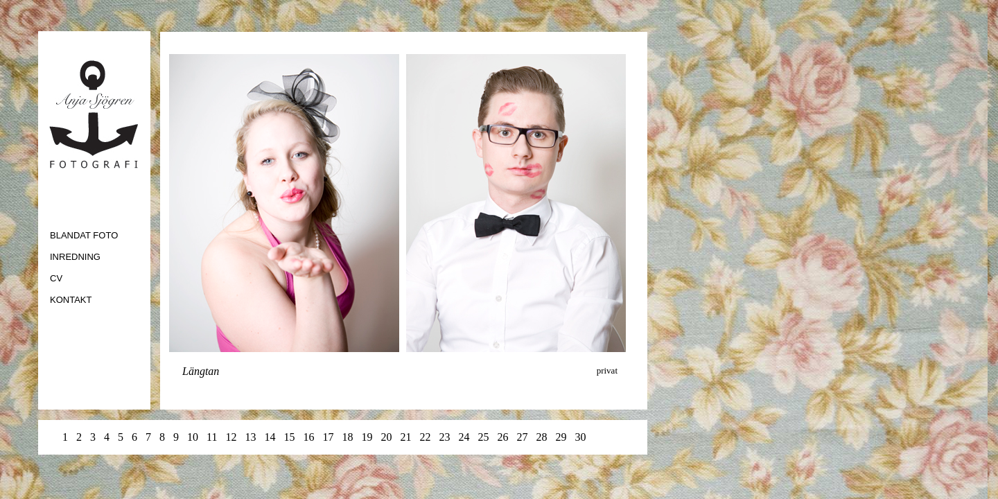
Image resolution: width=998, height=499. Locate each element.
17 (327, 437)
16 (310, 437)
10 (192, 437)
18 (347, 437)
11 (212, 437)
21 (405, 437)
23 (444, 437)
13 (250, 437)
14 (269, 437)
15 (289, 437)
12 (232, 437)
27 (523, 437)
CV (56, 278)
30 (580, 437)
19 (368, 437)
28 (543, 437)
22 (424, 437)
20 (386, 437)
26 (504, 437)
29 (562, 437)
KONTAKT (70, 300)
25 (483, 437)
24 (463, 437)
